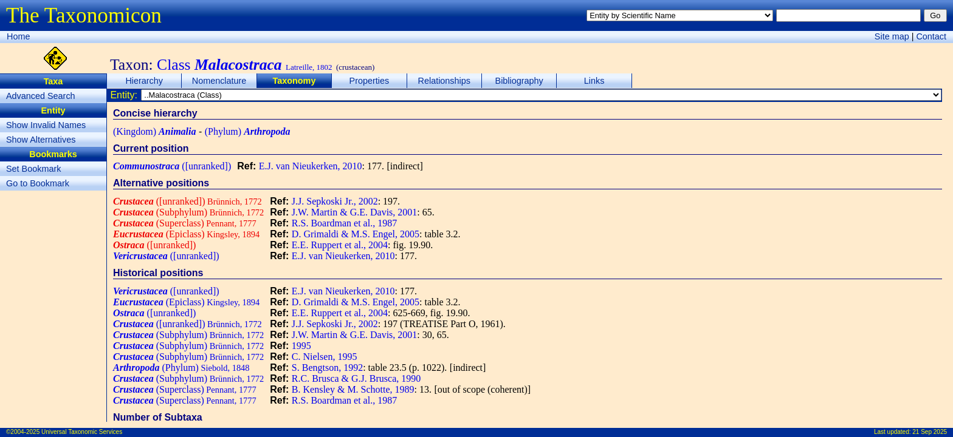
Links (594, 81)
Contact (931, 36)
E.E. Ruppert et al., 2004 (340, 245)
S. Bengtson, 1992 (327, 367)
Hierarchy (144, 81)
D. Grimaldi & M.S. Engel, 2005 (355, 234)
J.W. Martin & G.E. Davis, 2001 (355, 212)
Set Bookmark (33, 169)
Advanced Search (40, 96)
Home (18, 36)
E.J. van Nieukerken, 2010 (310, 166)
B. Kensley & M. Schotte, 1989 (353, 389)
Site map (892, 36)
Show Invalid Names (46, 125)
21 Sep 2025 (929, 432)
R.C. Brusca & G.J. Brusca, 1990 (356, 378)
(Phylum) (248, 131)
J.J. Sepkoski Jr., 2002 (335, 201)
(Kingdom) (154, 131)
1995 (301, 345)
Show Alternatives (40, 139)
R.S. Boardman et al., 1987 (344, 223)
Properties (369, 81)
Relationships (444, 81)
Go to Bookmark (37, 183)
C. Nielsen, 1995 (324, 356)
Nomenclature (219, 81)
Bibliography (519, 81)
